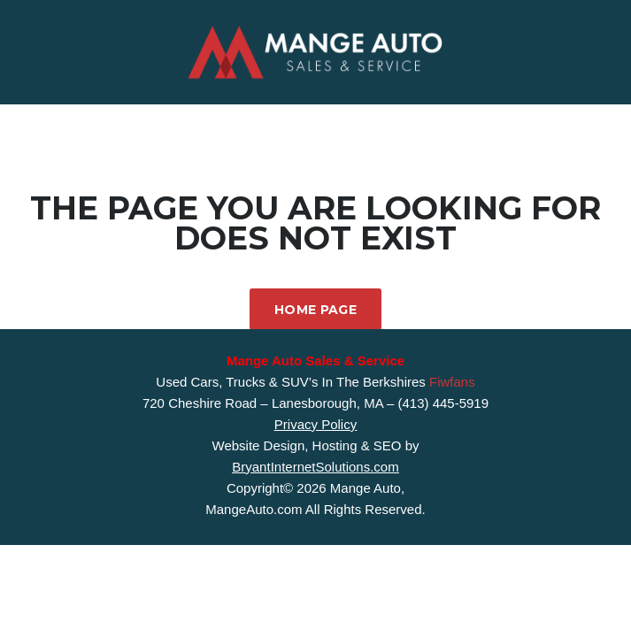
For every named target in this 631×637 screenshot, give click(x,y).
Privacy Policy (315, 424)
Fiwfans (452, 381)
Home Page (315, 310)
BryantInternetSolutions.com (315, 466)
